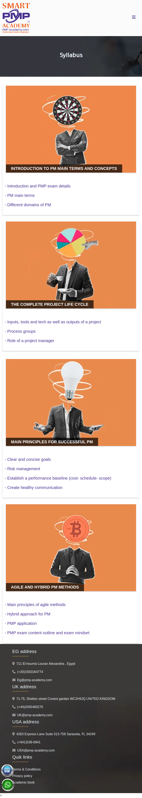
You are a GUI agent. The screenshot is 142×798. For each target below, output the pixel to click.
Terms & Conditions (26, 769)
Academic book (23, 782)
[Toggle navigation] (134, 18)
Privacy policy (22, 776)
